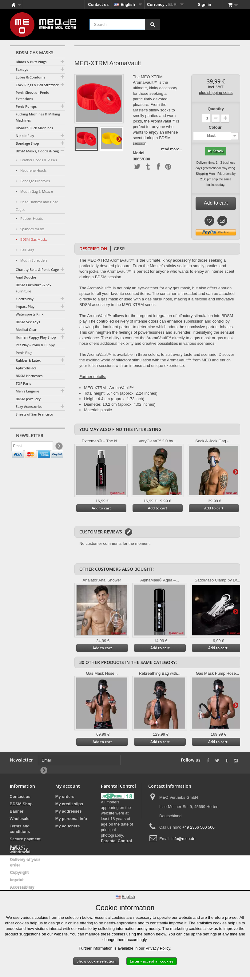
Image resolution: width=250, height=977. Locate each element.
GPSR (119, 248)
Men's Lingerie (27, 391)
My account (67, 786)
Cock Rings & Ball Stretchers (38, 84)
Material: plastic (98, 410)
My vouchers (67, 826)
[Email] (32, 447)
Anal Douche (26, 277)
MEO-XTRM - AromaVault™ (109, 387)
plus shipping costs (216, 92)
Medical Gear (26, 329)
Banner (17, 811)
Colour (216, 127)
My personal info (71, 818)
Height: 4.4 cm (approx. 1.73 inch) (114, 398)
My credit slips (69, 804)
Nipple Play (25, 135)
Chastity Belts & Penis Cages (38, 269)
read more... (171, 148)
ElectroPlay (25, 298)
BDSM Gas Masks (33, 239)
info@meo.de (184, 838)
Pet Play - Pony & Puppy (35, 345)
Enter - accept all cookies (151, 961)
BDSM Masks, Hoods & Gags (38, 151)
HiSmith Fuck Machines (34, 128)
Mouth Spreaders (33, 260)
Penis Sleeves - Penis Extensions (32, 95)
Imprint (16, 879)
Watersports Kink (29, 314)
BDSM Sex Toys (28, 322)
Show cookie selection (96, 961)
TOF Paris (23, 383)
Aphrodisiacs (26, 368)
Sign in (204, 4)
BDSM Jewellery (28, 398)
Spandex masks (31, 229)
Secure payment (25, 839)
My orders (64, 796)
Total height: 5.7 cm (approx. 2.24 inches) (120, 393)
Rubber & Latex (28, 360)
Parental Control (116, 840)
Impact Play (25, 306)
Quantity (216, 109)
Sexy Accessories (29, 406)
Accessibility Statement (22, 890)
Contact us (98, 4)
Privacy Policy (157, 948)
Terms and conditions (20, 829)
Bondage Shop (27, 143)
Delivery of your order (25, 862)
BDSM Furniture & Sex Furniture (33, 288)
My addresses (68, 811)
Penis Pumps (26, 106)
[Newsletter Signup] (58, 447)
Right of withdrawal (20, 849)
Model (139, 153)
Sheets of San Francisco (34, 414)
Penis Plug (24, 352)
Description (93, 248)
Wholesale (20, 818)
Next (119, 139)
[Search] (152, 24)
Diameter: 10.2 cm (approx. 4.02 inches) (119, 404)
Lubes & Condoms (30, 77)
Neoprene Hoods (32, 170)
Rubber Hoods (31, 218)
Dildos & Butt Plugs (31, 61)
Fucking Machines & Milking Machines (38, 117)
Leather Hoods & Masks (38, 160)
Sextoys (22, 69)
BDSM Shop (21, 804)
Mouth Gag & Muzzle (36, 191)
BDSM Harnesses (29, 375)
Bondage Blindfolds (34, 181)
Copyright (19, 872)
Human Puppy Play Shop (36, 337)
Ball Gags (26, 249)
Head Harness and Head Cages (37, 205)
